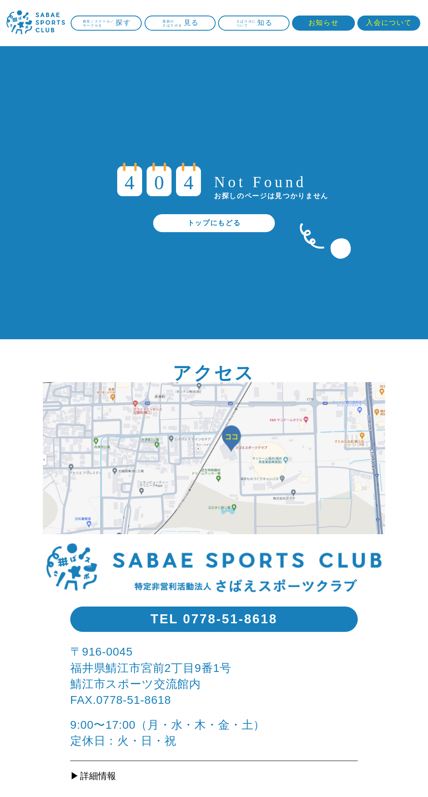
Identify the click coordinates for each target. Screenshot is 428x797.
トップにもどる (214, 223)
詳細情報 (98, 776)
